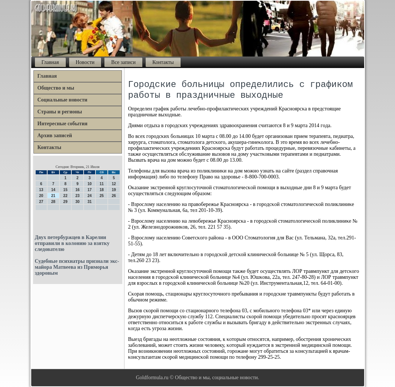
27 (41, 202)
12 (114, 184)
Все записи (123, 62)
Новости (85, 62)
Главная (50, 62)
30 (77, 202)
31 (89, 202)
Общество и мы (56, 88)
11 (102, 184)
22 (65, 196)
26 (114, 196)
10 (89, 184)
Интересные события (63, 123)
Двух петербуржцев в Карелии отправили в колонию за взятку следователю (72, 243)
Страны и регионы (60, 112)
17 (89, 190)
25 (102, 196)
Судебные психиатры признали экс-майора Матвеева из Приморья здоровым (77, 267)
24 (89, 196)
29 (65, 202)
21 (53, 196)
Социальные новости (63, 100)
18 (102, 190)
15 (65, 190)
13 (41, 190)
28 (53, 202)
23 (77, 196)
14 (53, 190)
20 (41, 196)
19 (114, 190)
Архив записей (55, 135)
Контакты (163, 62)
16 (77, 190)
